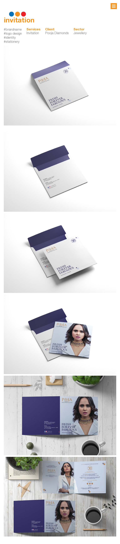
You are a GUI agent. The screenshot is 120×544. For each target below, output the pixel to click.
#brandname (13, 29)
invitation (19, 21)
